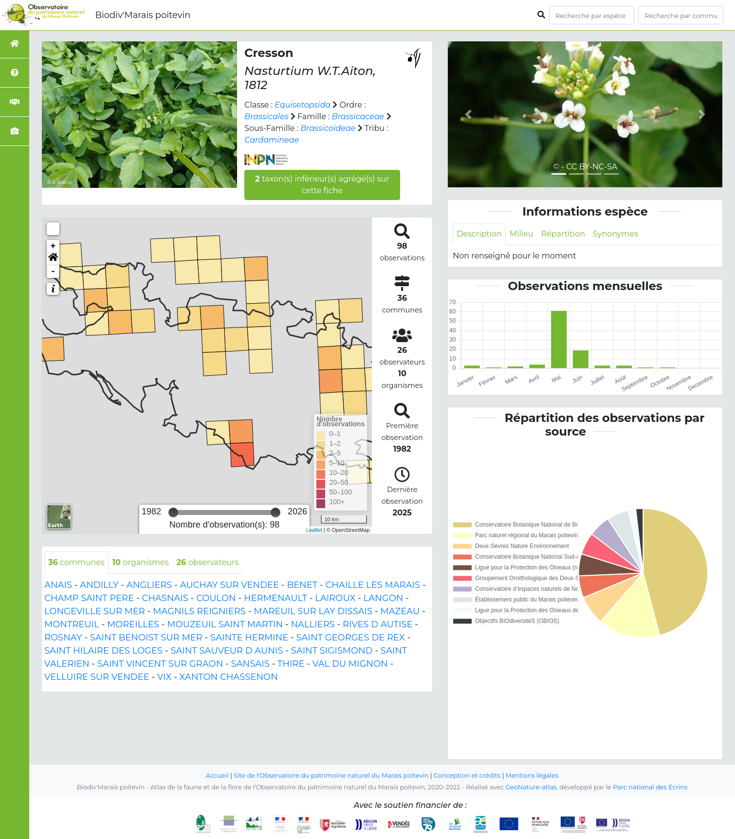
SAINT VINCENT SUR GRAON (160, 663)
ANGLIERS (149, 585)
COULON (216, 598)
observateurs (207, 562)
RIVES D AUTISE (377, 624)
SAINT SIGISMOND (332, 650)
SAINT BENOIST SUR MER (146, 637)
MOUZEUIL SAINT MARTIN (225, 624)
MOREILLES (133, 624)
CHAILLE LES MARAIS (372, 585)
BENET (302, 585)
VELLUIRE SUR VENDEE (96, 677)
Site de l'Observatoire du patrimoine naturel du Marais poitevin (331, 775)
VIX (164, 677)
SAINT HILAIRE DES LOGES (103, 650)
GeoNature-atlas (530, 787)
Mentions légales (532, 775)
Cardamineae (271, 140)
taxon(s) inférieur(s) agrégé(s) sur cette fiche (322, 184)
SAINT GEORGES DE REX (350, 637)
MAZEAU (400, 611)
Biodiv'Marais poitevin (142, 15)
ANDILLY (99, 585)
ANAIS (58, 585)
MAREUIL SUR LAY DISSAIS (313, 611)
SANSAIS (250, 663)
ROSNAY (63, 637)
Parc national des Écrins (650, 787)
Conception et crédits (467, 775)
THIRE (290, 663)
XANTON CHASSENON (229, 677)
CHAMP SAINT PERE (89, 598)
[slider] (173, 512)
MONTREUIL (71, 624)
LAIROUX (335, 598)
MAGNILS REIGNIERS (199, 611)
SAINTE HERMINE (249, 637)
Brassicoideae (327, 128)
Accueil (217, 775)
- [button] (53, 271)
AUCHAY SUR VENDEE (229, 585)
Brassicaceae (358, 116)
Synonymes (615, 233)
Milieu (521, 233)
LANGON (384, 598)
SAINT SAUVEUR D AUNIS (226, 650)
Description (479, 233)
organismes (140, 562)
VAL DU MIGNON (350, 663)
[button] (53, 259)
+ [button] (53, 246)
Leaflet (314, 530)
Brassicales (266, 116)
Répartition (563, 233)
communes (76, 562)
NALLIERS (312, 624)
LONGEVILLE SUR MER (94, 611)
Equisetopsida (303, 104)
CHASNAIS (165, 598)
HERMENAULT (275, 598)
